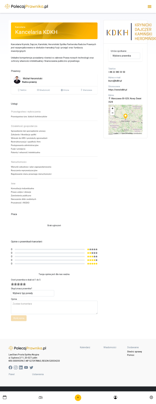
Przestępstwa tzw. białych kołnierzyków (29, 116)
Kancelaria (20, 27)
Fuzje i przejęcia (18, 148)
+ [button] (112, 109)
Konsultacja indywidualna (22, 188)
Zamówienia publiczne (21, 195)
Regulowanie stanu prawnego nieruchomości (31, 174)
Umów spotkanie (118, 51)
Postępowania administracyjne (25, 145)
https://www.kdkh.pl (117, 89)
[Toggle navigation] (149, 6)
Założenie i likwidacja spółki (23, 134)
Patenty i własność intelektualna (25, 152)
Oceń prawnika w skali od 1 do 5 (26, 280)
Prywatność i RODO (20, 202)
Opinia (14, 299)
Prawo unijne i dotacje (21, 192)
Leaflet (115, 133)
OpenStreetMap (127, 133)
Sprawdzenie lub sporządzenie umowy (28, 131)
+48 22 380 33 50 (116, 72)
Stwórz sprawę (134, 351)
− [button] (112, 113)
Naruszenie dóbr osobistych (23, 199)
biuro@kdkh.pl (115, 80)
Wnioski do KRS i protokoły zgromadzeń (29, 138)
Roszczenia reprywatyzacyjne (24, 170)
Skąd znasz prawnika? (21, 288)
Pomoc (130, 355)
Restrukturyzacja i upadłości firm (26, 141)
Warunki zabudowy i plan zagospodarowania (31, 166)
